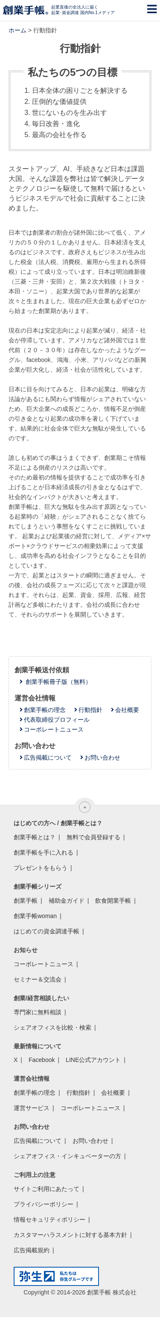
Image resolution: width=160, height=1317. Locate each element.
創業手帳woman (35, 915)
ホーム (17, 30)
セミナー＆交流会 (37, 979)
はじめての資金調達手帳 (46, 931)
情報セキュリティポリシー (49, 1219)
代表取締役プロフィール (57, 719)
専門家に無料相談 (37, 1012)
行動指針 (90, 709)
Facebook (42, 1059)
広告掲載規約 (31, 1250)
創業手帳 (26, 900)
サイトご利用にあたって (46, 1188)
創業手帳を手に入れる (43, 852)
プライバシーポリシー (43, 1204)
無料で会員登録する (93, 837)
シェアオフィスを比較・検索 (52, 1027)
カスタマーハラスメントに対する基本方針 (70, 1234)
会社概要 (127, 709)
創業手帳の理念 (45, 709)
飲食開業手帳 (113, 900)
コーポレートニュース (54, 729)
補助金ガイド (66, 900)
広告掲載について (48, 757)
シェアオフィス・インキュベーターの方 (67, 1156)
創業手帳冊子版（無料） (57, 681)
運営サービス (31, 1108)
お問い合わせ (102, 757)
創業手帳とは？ (34, 837)
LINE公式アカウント (93, 1059)
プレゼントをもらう (40, 867)
